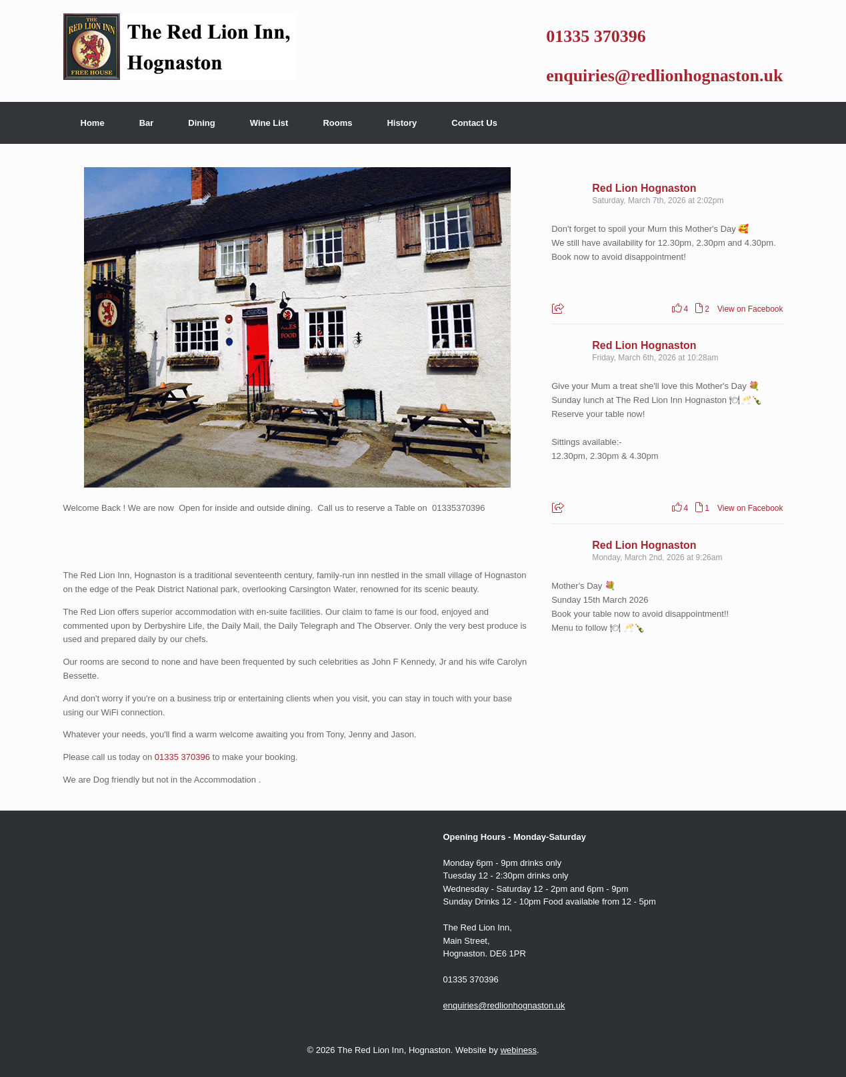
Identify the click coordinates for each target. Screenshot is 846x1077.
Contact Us (474, 123)
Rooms (337, 123)
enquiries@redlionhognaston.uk (664, 75)
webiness (519, 1050)
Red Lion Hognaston (644, 188)
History (402, 123)
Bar (146, 123)
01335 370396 (596, 36)
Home (93, 123)
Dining (201, 123)
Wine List (269, 123)
